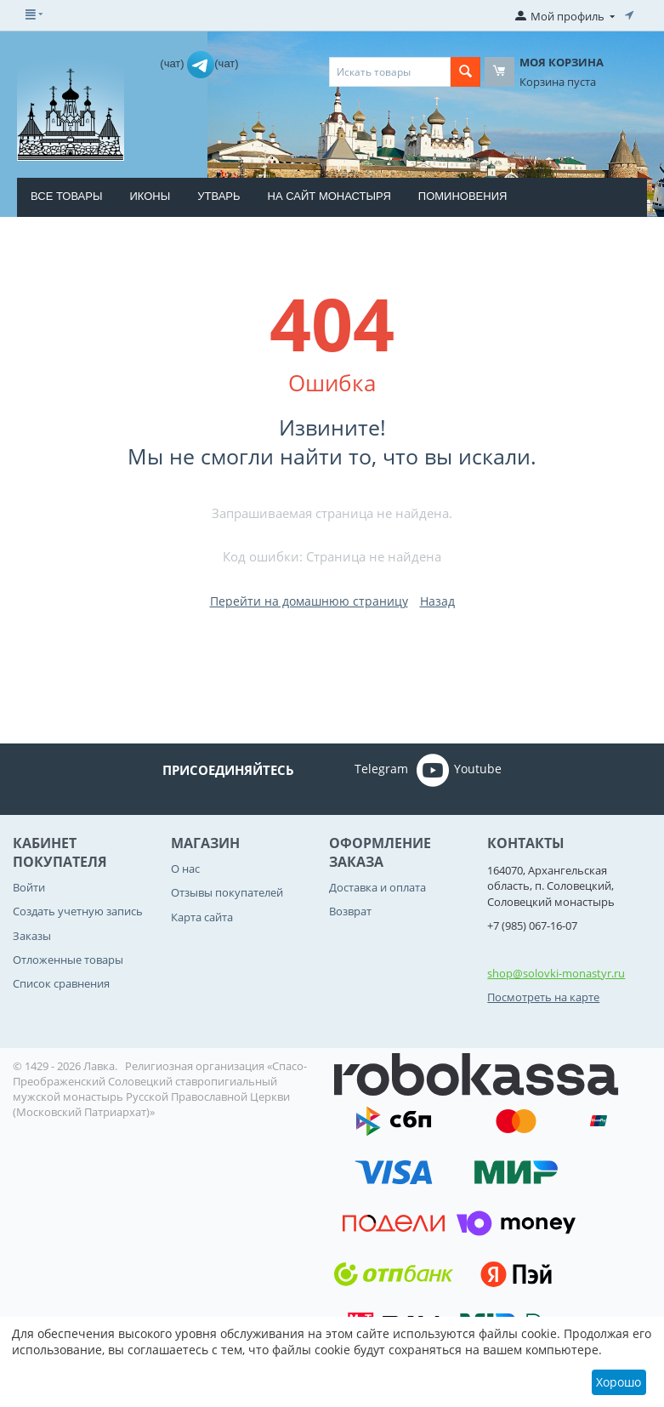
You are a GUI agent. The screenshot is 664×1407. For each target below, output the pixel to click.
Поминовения (463, 196)
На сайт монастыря (329, 196)
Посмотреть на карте (543, 997)
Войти (29, 887)
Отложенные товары (68, 959)
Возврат (350, 911)
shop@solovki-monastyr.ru (556, 973)
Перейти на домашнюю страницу (309, 601)
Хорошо (618, 1382)
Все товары (66, 196)
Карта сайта (202, 917)
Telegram (357, 770)
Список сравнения (61, 983)
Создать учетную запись (78, 911)
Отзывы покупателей (227, 892)
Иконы (149, 196)
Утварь (218, 196)
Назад (437, 601)
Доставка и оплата (377, 887)
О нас (185, 868)
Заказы (32, 935)
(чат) (173, 63)
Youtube (459, 770)
